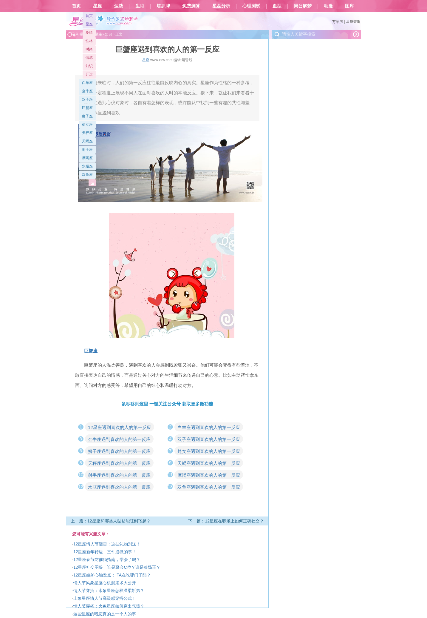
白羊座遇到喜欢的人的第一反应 (208, 427)
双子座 (87, 99)
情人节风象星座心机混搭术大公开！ (106, 582)
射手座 (87, 149)
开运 (89, 74)
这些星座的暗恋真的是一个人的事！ (106, 613)
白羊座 (87, 83)
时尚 (89, 49)
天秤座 (87, 133)
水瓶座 (87, 166)
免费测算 (191, 6)
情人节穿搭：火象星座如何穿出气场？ (108, 606)
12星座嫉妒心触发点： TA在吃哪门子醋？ (112, 575)
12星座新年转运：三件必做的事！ (105, 551)
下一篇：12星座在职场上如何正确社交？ (226, 521)
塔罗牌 (163, 6)
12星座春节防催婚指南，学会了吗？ (107, 559)
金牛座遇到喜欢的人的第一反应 (119, 439)
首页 (76, 6)
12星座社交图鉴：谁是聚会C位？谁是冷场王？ (116, 567)
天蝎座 (87, 141)
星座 (97, 6)
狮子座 (87, 116)
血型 (277, 6)
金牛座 (87, 91)
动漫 (328, 6)
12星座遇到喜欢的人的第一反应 (119, 427)
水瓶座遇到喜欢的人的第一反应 (119, 487)
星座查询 (353, 22)
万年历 (337, 22)
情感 (89, 58)
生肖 (139, 6)
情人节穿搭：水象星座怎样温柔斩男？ (108, 590)
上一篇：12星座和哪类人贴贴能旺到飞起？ (111, 521)
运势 (118, 6)
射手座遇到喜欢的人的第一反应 (119, 475)
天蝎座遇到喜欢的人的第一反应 (208, 463)
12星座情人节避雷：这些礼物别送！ (107, 544)
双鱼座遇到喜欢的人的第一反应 (208, 487)
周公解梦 (303, 6)
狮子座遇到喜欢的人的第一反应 (119, 451)
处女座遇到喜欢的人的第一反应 (208, 451)
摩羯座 (87, 158)
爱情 (89, 32)
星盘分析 (221, 6)
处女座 (87, 124)
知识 (89, 66)
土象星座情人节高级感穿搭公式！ (104, 598)
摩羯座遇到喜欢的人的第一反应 (208, 475)
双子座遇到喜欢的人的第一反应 (208, 439)
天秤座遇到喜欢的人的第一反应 (119, 463)
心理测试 (251, 6)
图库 (349, 6)
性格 (89, 41)
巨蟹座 (87, 108)
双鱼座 (87, 175)
